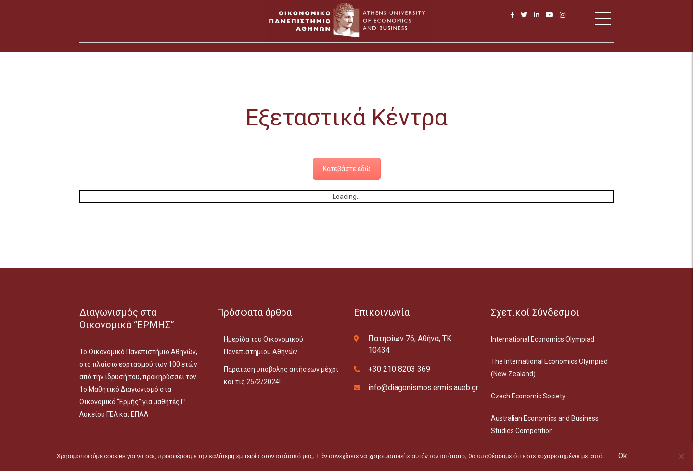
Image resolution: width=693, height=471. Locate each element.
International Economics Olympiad (542, 339)
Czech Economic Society (528, 396)
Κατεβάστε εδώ (347, 169)
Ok (622, 455)
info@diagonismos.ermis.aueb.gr (423, 387)
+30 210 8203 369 (399, 368)
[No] (681, 456)
